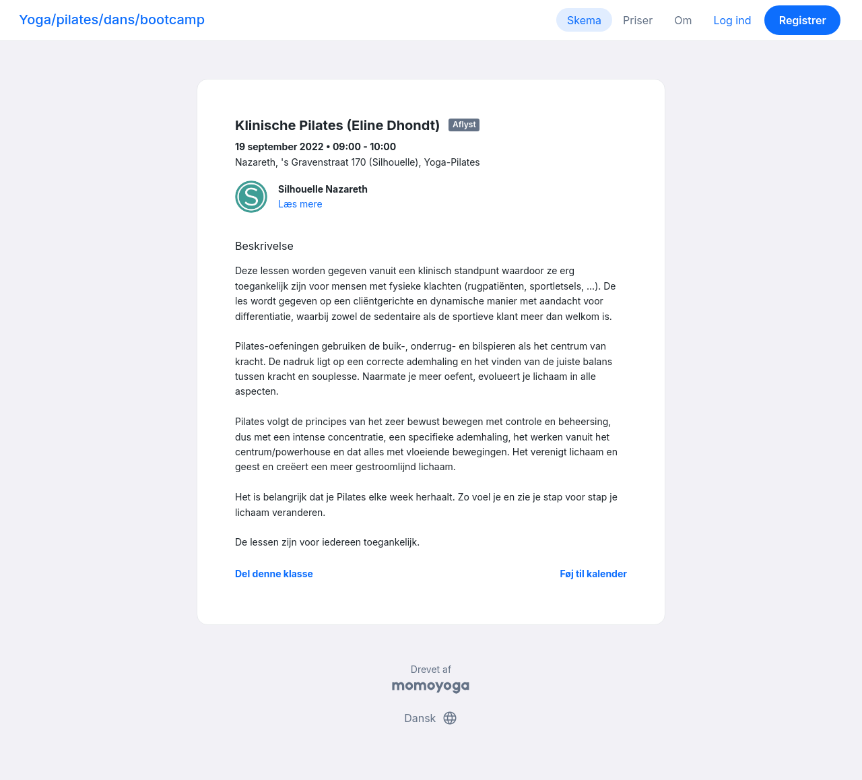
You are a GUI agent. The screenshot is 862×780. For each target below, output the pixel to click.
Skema (584, 20)
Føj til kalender (593, 573)
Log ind (732, 20)
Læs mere (300, 203)
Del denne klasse (274, 573)
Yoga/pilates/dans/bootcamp (112, 19)
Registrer (802, 20)
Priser (638, 20)
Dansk (431, 718)
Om (683, 20)
